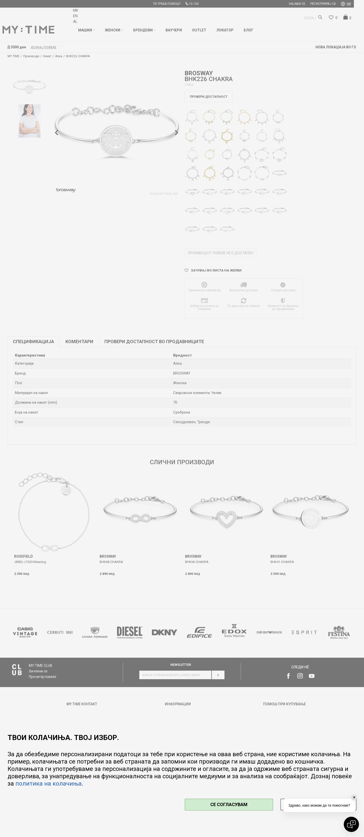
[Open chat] (351, 824)
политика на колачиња (48, 783)
